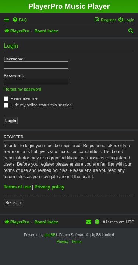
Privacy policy (49, 187)
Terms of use (17, 187)
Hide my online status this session (38, 105)
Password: (14, 75)
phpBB (50, 235)
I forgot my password (22, 89)
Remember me (21, 98)
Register (13, 202)
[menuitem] (19, 19)
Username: (14, 59)
